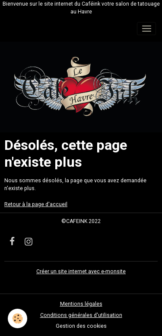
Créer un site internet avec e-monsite (81, 271)
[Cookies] (17, 318)
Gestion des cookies (81, 326)
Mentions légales (81, 304)
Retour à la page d (26, 204)
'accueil (57, 204)
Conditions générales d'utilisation (81, 315)
